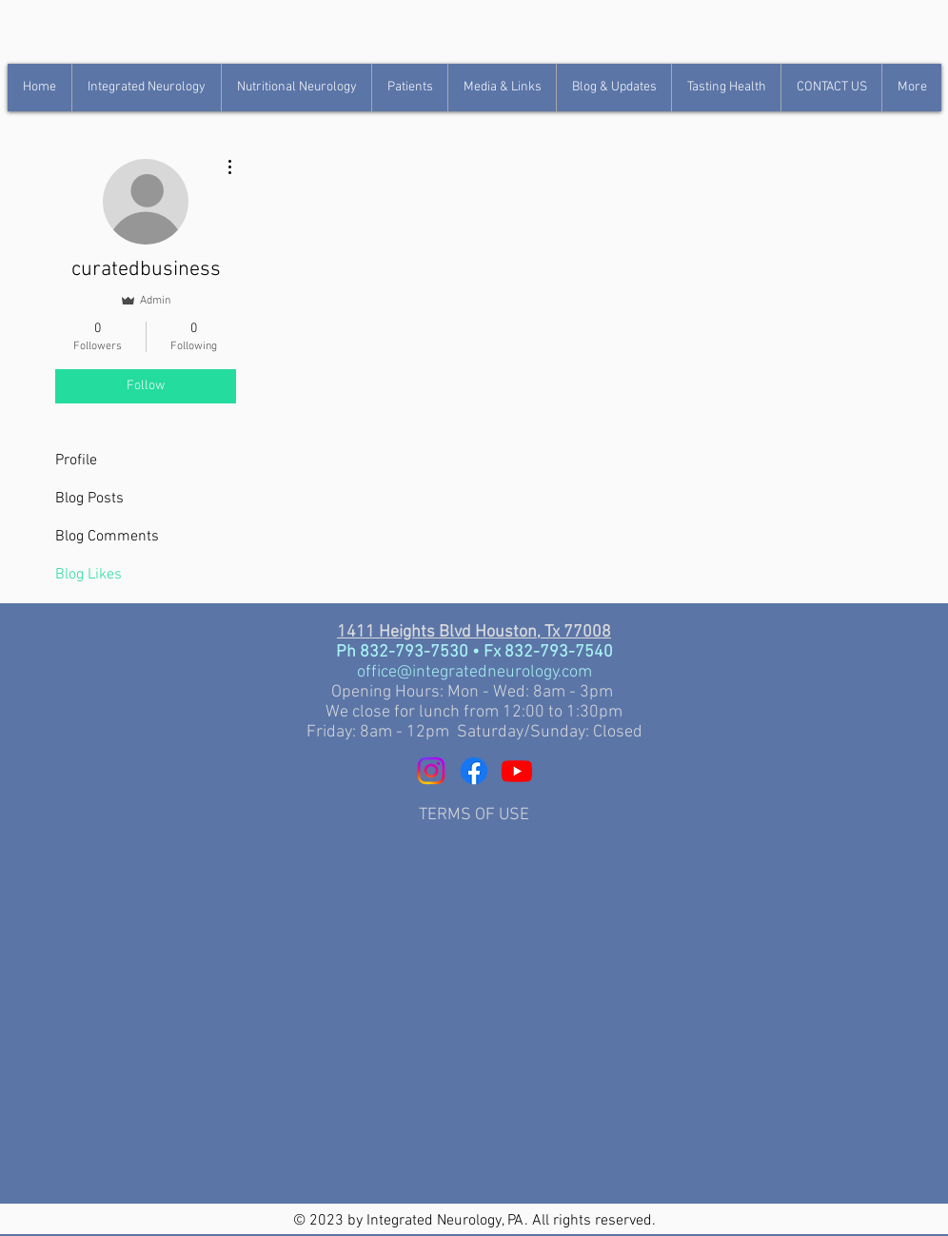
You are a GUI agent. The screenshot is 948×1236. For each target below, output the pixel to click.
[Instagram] (431, 771)
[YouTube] (517, 771)
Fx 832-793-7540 (548, 652)
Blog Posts (89, 498)
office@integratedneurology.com (474, 672)
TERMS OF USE (474, 815)
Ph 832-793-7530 (404, 652)
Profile (76, 460)
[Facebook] (474, 771)
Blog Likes (88, 574)
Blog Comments (107, 536)
